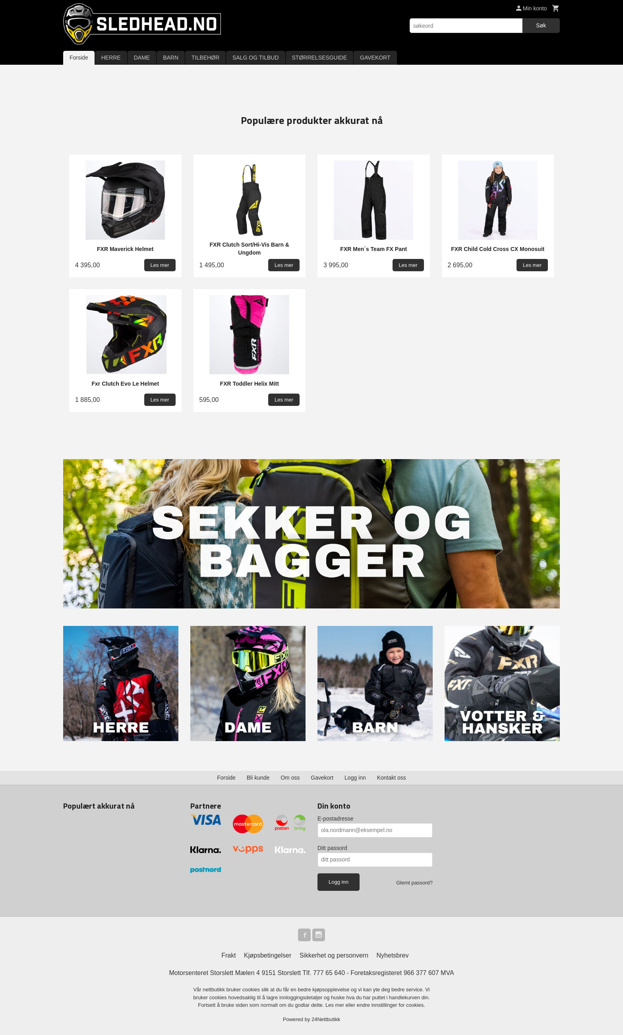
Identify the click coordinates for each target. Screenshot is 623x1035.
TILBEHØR (205, 57)
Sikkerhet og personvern (334, 955)
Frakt (228, 955)
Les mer (335, 1005)
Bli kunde (258, 777)
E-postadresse (335, 818)
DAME (142, 57)
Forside (79, 57)
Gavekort (322, 777)
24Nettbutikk (326, 1019)
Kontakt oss (391, 777)
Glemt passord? (414, 883)
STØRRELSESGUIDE (319, 57)
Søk (541, 25)
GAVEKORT (375, 57)
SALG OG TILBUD (255, 57)
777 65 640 (329, 972)
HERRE (111, 57)
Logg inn (355, 777)
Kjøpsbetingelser (267, 955)
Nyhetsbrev (393, 955)
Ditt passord (332, 848)
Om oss (290, 777)
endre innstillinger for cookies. (391, 1005)
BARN (170, 57)
